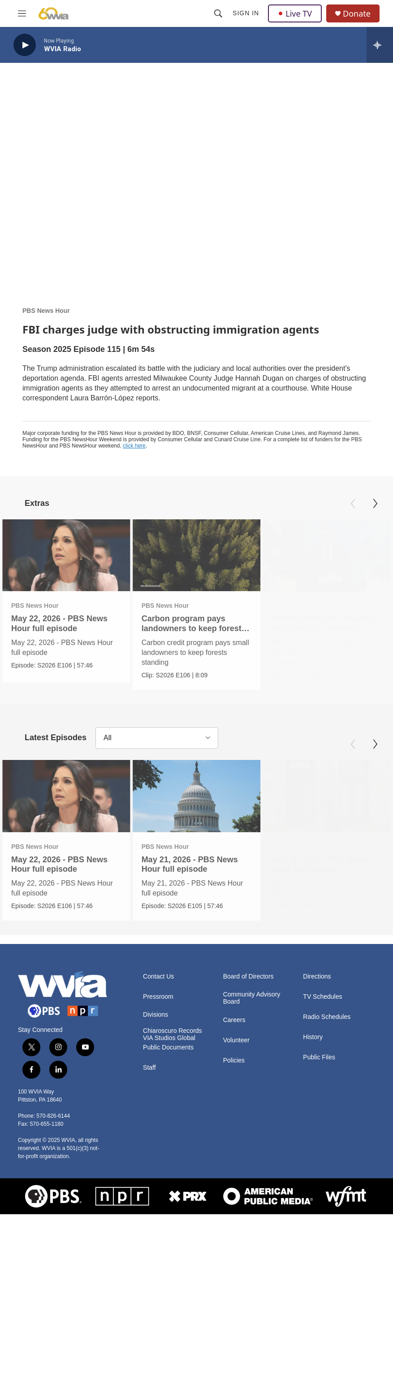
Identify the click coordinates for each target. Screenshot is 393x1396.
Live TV (295, 13)
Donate (357, 13)
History (313, 1207)
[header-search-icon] (218, 13)
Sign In (246, 13)
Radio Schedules (326, 1187)
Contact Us (158, 1146)
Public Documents (168, 1217)
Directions (317, 1146)
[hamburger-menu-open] (21, 13)
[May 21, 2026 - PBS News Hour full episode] (213, 876)
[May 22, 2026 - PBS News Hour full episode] (66, 555)
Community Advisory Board (252, 1168)
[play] (24, 45)
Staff (149, 1237)
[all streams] (380, 45)
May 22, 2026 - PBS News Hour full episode (59, 623)
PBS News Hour (46, 310)
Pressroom (158, 1166)
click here (134, 446)
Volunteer (236, 1210)
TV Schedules (322, 1166)
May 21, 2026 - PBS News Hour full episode (206, 944)
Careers (234, 1190)
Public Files (319, 1227)
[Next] (375, 504)
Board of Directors (248, 1146)
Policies (234, 1230)
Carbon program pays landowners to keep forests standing (199, 628)
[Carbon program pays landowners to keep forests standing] (202, 555)
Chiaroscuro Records (172, 1201)
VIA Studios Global (169, 1208)
